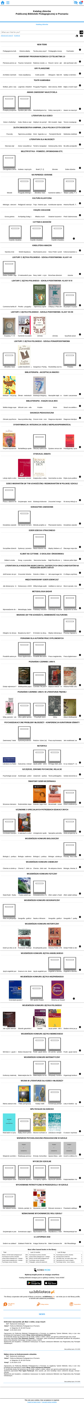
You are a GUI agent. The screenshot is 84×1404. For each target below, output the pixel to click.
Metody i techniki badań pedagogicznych (12, 1254)
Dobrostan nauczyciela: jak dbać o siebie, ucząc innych (24, 1322)
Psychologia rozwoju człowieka (9, 1262)
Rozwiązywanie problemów (63, 1256)
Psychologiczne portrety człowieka (10, 1256)
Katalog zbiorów (42, 24)
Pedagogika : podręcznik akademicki (38, 1262)
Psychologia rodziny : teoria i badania (65, 1262)
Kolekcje (17, 35)
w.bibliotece (48, 1297)
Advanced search (7, 35)
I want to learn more (34, 1402)
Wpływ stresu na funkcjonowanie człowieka (20, 1354)
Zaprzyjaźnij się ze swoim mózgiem (65, 1260)
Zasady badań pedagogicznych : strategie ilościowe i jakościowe (17, 1260)
